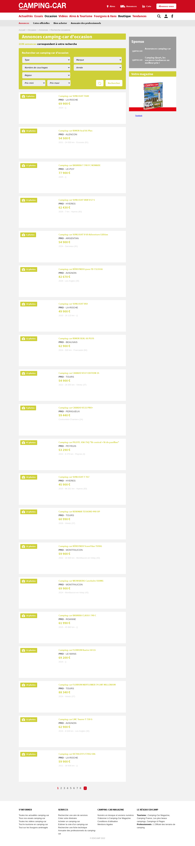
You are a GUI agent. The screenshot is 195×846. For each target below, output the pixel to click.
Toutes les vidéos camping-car (32, 821)
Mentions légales (105, 824)
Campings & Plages (156, 821)
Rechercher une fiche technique (72, 827)
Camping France (144, 818)
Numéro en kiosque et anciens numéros (116, 815)
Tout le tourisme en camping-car (33, 824)
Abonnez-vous (166, 6)
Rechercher (114, 83)
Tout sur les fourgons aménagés (33, 827)
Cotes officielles (41, 23)
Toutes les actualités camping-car (34, 815)
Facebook (138, 115)
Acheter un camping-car (69, 821)
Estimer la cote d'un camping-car (73, 824)
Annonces (24, 23)
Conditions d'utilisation (108, 821)
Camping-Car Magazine (158, 815)
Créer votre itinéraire (67, 818)
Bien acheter (60, 23)
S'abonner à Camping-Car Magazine (114, 818)
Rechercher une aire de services (73, 815)
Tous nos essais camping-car (32, 818)
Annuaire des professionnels (86, 23)
